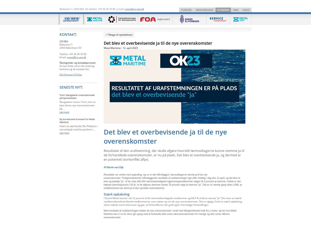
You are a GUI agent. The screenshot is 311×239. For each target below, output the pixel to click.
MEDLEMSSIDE (204, 10)
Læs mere (64, 112)
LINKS (246, 10)
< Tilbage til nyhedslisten (119, 34)
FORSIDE (186, 10)
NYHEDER (223, 10)
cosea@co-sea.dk (134, 9)
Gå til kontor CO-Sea (71, 74)
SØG (236, 10)
